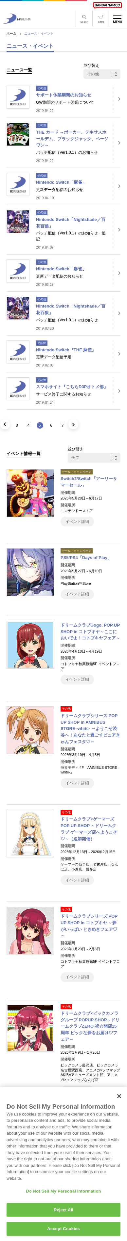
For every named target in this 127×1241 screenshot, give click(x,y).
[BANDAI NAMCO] (107, 5)
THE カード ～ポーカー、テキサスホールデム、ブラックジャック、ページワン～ (72, 139)
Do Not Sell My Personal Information (63, 1194)
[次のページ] (73, 424)
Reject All (63, 1213)
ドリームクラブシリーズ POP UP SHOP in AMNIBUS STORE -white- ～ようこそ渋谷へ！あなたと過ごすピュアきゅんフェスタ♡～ (90, 728)
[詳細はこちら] (116, 99)
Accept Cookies (63, 1232)
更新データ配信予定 (53, 357)
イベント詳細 (77, 521)
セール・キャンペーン (76, 471)
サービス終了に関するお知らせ (63, 394)
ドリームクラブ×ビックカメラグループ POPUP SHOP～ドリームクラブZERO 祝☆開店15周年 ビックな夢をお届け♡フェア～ (90, 1026)
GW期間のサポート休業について (65, 102)
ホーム (11, 33)
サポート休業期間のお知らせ (63, 95)
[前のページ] (5, 424)
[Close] (119, 1099)
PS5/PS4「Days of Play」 (86, 557)
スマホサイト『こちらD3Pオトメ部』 (72, 386)
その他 (41, 88)
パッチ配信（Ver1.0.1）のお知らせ (67, 152)
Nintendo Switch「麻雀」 (61, 182)
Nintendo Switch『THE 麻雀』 (66, 349)
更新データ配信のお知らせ (59, 189)
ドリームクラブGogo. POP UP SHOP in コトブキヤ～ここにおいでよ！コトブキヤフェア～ (90, 632)
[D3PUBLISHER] (16, 22)
